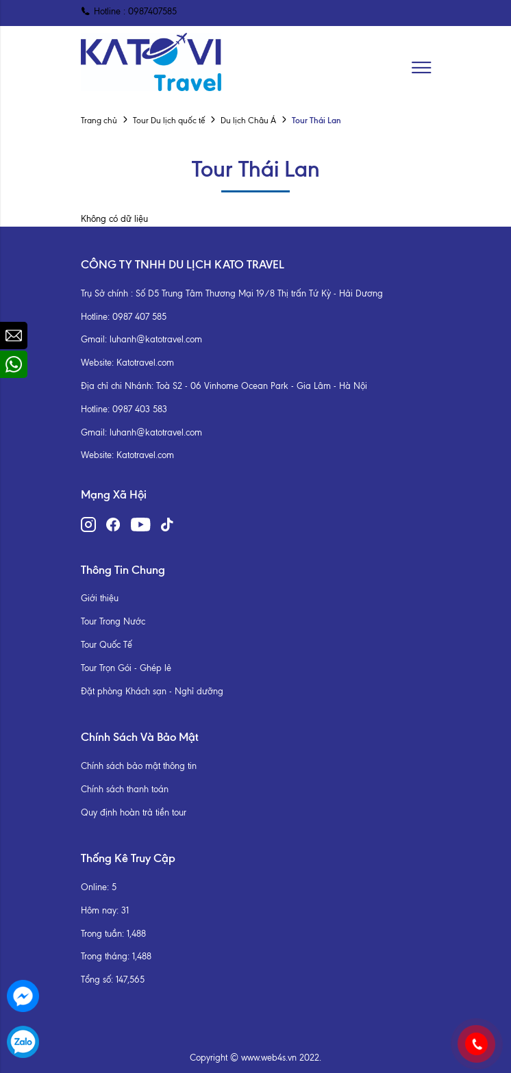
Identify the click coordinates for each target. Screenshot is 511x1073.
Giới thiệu (100, 598)
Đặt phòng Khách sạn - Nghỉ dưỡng (152, 691)
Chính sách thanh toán (125, 789)
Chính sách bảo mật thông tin (139, 766)
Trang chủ (99, 120)
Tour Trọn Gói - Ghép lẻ (126, 668)
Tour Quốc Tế (106, 645)
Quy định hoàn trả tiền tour (133, 812)
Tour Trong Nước (113, 621)
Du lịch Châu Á (248, 120)
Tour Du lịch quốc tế (169, 120)
